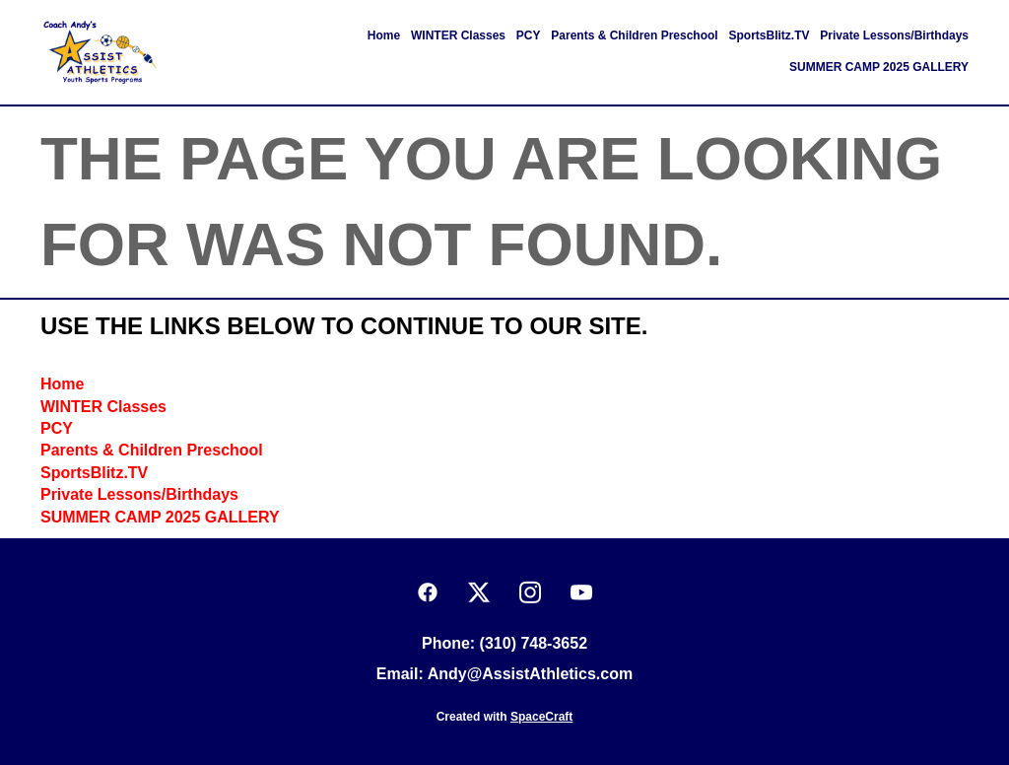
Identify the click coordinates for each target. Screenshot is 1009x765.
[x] (479, 593)
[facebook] (427, 593)
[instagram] (530, 593)
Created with (505, 717)
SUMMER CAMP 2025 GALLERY (879, 67)
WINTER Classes (458, 35)
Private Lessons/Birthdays (894, 35)
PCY (528, 35)
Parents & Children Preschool (634, 35)
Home (384, 35)
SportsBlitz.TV (769, 35)
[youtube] (581, 593)
